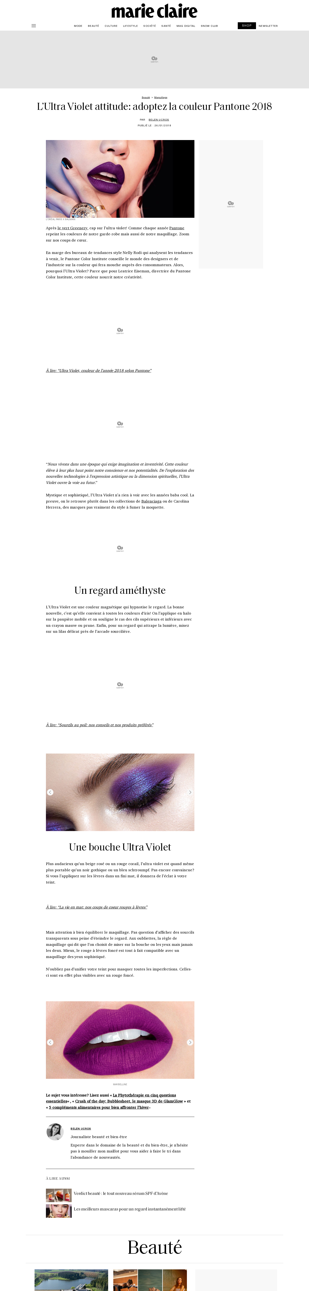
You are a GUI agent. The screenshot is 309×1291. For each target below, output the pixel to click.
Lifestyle (130, 26)
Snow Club (209, 26)
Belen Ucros (159, 119)
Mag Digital (186, 26)
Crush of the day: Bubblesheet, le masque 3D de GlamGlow (129, 1101)
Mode (78, 26)
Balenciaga (151, 501)
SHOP (247, 25)
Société (149, 26)
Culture (111, 26)
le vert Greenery (72, 227)
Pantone (176, 227)
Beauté (93, 26)
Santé (166, 26)
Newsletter (268, 26)
